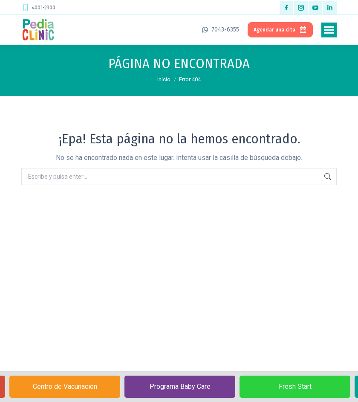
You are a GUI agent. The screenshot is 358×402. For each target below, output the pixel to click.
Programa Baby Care (180, 386)
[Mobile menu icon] (329, 30)
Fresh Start (295, 386)
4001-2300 (38, 7)
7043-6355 (220, 29)
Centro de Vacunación (65, 386)
